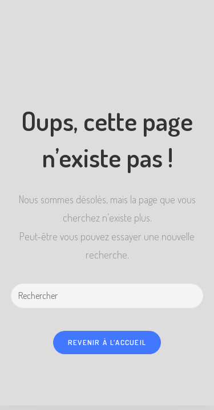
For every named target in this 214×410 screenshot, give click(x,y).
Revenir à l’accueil (107, 342)
